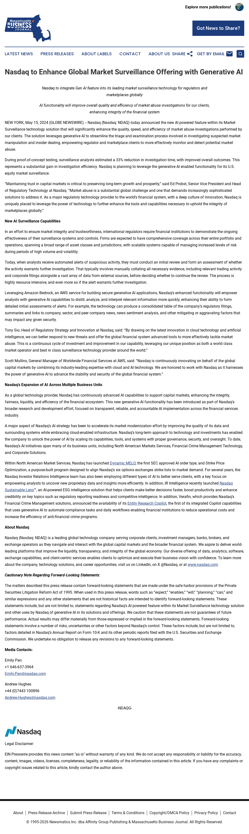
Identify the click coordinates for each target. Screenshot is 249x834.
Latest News (19, 53)
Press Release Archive (46, 813)
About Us (159, 53)
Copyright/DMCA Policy (169, 813)
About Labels (96, 53)
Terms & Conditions (127, 813)
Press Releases (57, 53)
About (18, 813)
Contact (130, 53)
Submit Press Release (88, 813)
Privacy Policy (206, 813)
